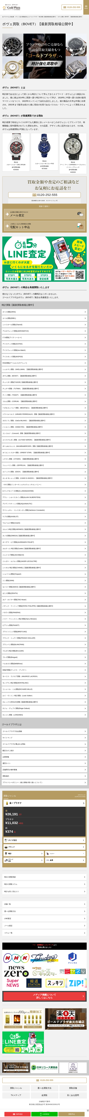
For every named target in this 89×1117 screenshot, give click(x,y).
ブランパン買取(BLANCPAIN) (13, 644)
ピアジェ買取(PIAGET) (11, 625)
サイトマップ (7, 738)
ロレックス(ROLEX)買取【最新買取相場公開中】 (20, 702)
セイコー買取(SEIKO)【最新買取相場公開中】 (19, 587)
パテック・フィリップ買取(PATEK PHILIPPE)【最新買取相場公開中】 (28, 606)
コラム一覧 (8, 933)
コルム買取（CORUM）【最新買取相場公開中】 (20, 401)
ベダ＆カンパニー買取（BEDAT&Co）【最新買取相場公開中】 (25, 408)
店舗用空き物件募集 (10, 770)
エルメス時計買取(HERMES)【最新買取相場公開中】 (22, 529)
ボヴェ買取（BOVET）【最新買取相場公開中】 (20, 376)
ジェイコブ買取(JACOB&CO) (13, 555)
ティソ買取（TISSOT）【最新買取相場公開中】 (20, 395)
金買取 (44, 1095)
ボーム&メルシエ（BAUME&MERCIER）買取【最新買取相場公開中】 (28, 446)
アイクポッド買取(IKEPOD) (13, 357)
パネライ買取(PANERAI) (11, 612)
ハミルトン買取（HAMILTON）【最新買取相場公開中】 (23, 427)
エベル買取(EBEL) (9, 318)
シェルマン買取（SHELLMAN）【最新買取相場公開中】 (23, 369)
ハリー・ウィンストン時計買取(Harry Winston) (20, 619)
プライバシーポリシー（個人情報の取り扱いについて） (23, 782)
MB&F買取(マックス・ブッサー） (15, 670)
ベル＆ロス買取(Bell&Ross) (12, 664)
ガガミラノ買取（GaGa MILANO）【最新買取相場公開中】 (24, 421)
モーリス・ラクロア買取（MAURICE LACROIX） (21, 676)
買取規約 (6, 776)
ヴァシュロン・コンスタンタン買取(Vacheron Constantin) (24, 510)
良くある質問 (73, 1095)
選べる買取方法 (10, 911)
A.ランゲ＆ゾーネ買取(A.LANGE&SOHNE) (18, 491)
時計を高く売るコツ (11, 891)
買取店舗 (73, 1088)
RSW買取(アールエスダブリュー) (15, 363)
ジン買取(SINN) (8, 580)
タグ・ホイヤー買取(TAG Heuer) (14, 600)
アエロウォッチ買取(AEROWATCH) (16, 331)
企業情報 (6, 757)
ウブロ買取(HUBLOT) (10, 516)
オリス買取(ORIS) (9, 312)
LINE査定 (7, 918)
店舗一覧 (7, 904)
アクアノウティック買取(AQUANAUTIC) (17, 504)
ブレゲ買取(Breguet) (10, 657)
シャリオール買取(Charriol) (12, 325)
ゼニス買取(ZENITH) (10, 593)
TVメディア (16, 1095)
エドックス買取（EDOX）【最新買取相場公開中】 (21, 472)
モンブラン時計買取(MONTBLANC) (15, 683)
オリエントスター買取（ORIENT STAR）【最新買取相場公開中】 (27, 452)
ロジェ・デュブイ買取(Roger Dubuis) (16, 708)
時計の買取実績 (10, 877)
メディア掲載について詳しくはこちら (44, 996)
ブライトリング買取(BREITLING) (15, 632)
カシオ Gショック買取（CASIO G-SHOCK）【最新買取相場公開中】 (28, 478)
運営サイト (7, 763)
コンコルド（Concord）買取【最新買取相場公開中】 (22, 433)
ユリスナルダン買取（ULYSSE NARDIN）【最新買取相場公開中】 (27, 440)
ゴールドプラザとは (12, 724)
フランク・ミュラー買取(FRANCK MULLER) (19, 638)
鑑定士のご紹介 (8, 750)
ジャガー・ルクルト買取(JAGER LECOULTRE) (20, 561)
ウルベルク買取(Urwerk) (11, 523)
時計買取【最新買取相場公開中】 (18, 305)
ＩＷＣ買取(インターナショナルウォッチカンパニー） (22, 484)
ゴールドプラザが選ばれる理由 (14, 744)
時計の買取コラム (10, 884)
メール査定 (8, 926)
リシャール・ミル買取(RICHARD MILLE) (17, 689)
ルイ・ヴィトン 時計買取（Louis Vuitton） (18, 696)
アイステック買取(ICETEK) (12, 344)
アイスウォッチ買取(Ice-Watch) (14, 350)
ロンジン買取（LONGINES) (13, 715)
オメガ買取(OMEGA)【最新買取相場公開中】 (19, 536)
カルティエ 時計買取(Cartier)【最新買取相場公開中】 (22, 548)
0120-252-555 (71, 7)
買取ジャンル (16, 1088)
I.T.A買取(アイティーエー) (12, 337)
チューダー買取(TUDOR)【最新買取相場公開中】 (21, 382)
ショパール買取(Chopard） (12, 574)
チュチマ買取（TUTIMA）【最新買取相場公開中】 (21, 389)
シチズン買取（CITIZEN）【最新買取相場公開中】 (21, 459)
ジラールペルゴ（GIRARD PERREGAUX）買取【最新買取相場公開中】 (29, 414)
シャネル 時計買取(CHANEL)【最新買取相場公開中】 (22, 568)
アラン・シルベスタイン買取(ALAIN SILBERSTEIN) (21, 497)
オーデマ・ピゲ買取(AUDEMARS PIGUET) (18, 542)
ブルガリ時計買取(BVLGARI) (13, 651)
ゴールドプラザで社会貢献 (12, 731)
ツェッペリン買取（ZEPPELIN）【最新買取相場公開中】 (23, 465)
